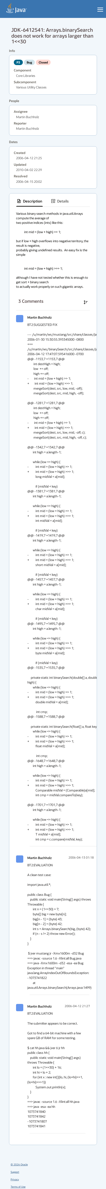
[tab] (29, 201)
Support (15, 1172)
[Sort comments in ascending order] (85, 302)
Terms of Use (18, 1186)
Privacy (15, 1179)
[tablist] (53, 201)
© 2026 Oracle (19, 1164)
